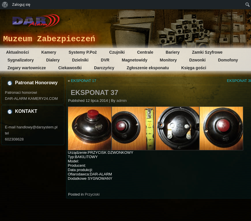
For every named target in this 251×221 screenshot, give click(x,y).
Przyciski (92, 194)
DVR (105, 60)
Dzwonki (197, 60)
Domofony (228, 60)
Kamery (48, 52)
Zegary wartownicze (27, 67)
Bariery (172, 52)
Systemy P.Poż (83, 52)
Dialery (53, 60)
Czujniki (117, 52)
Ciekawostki (70, 67)
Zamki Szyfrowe (207, 52)
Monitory (168, 60)
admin (121, 100)
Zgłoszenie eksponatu (148, 67)
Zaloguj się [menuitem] (21, 4)
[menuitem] (5, 4)
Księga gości (193, 67)
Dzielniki (80, 60)
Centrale (145, 52)
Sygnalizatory (21, 60)
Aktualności (17, 52)
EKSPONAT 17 (83, 80)
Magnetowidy (134, 60)
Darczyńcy (104, 67)
